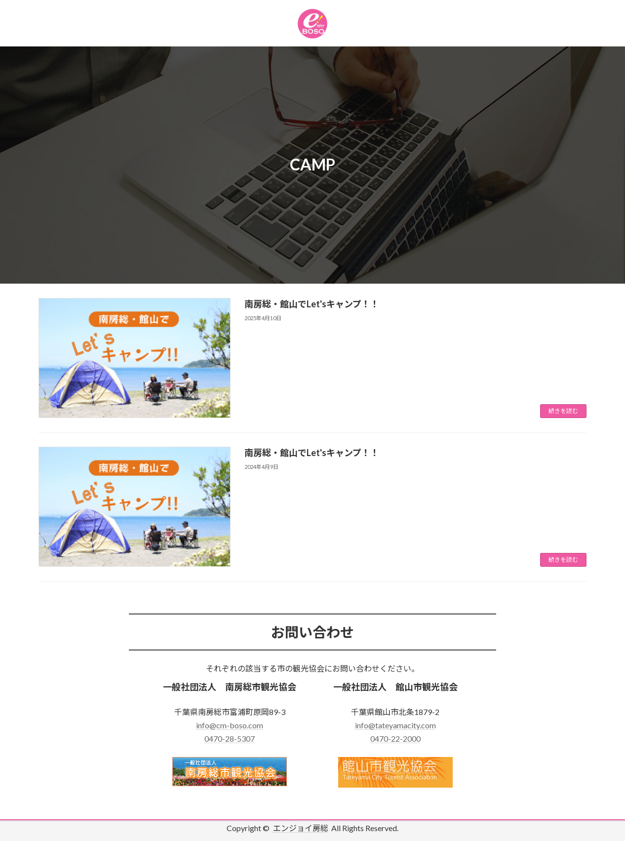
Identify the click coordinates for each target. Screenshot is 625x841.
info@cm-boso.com (229, 725)
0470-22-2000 (395, 738)
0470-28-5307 (229, 738)
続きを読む (563, 411)
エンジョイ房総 (300, 828)
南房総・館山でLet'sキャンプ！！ (311, 303)
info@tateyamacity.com (395, 725)
